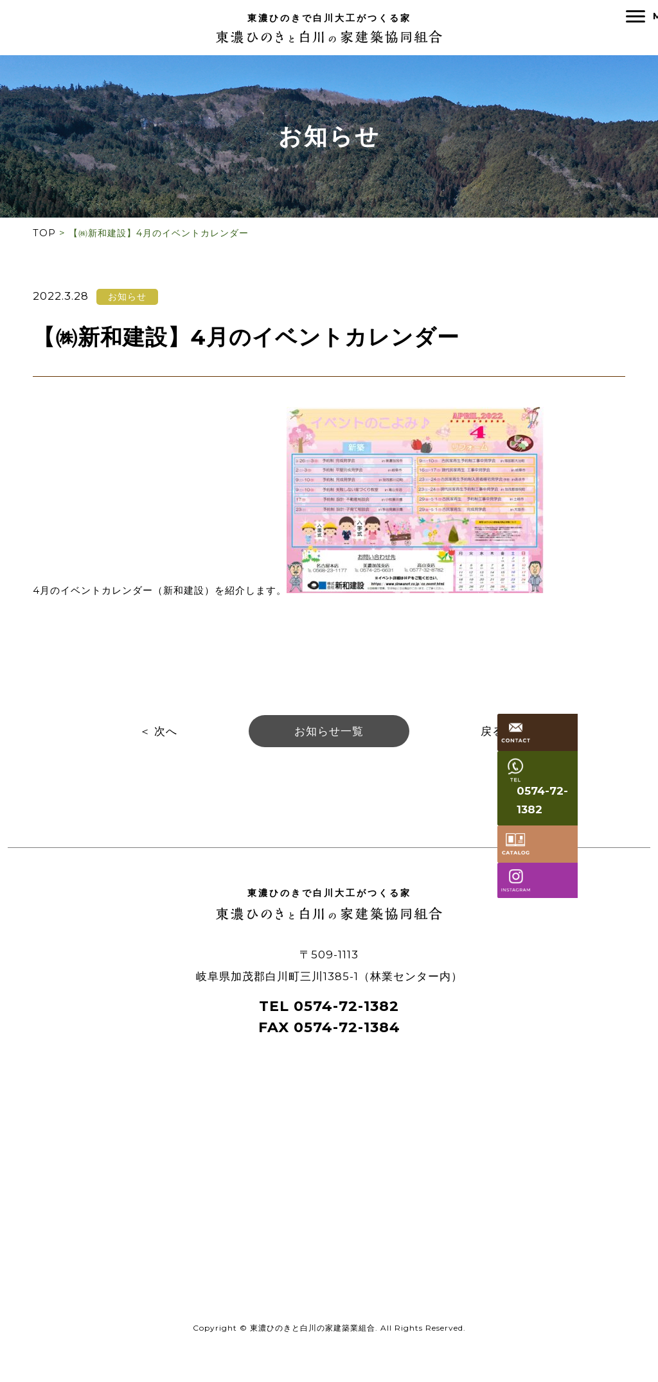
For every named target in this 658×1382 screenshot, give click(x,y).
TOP (44, 237)
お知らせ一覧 (329, 738)
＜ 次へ (158, 738)
